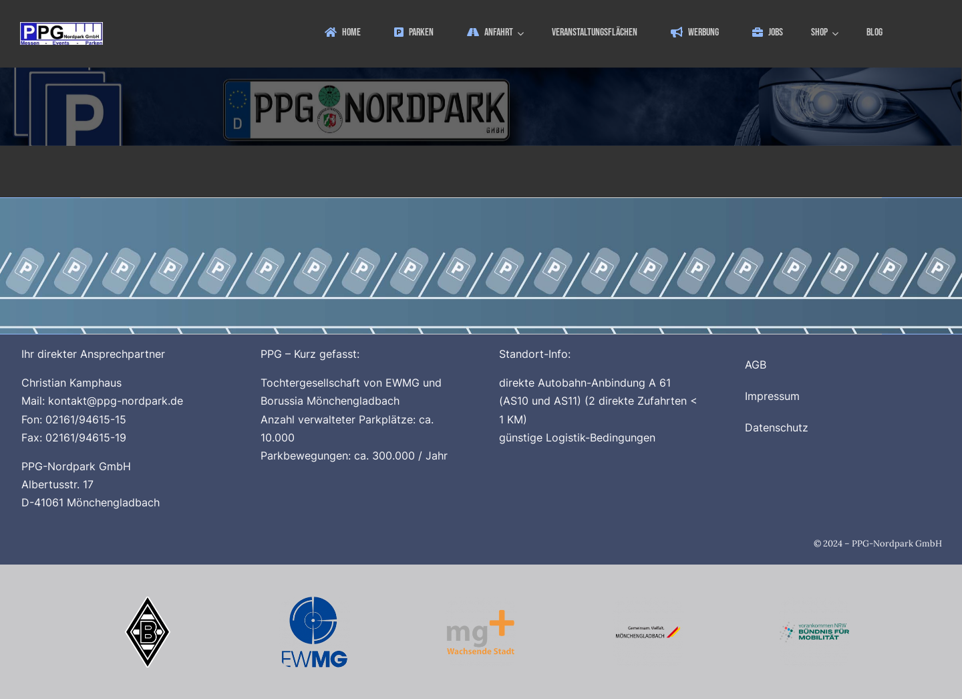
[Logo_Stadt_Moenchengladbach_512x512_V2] (648, 602)
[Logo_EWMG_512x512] (314, 602)
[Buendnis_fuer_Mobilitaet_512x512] (814, 602)
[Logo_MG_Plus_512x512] (481, 602)
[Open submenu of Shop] (837, 33)
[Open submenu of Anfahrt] (522, 33)
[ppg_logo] (61, 27)
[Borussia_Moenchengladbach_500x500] (147, 602)
